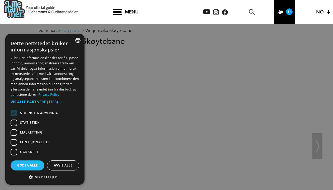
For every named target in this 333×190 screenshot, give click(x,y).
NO (319, 12)
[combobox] (78, 40)
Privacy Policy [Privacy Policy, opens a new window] (48, 94)
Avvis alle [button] (63, 165)
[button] (45, 102)
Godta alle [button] (27, 165)
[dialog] (45, 109)
